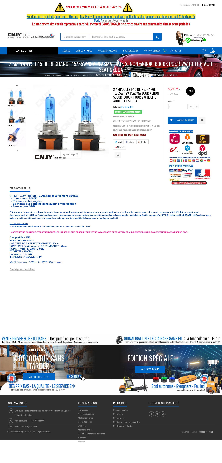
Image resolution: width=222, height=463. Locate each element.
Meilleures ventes (85, 418)
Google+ (142, 141)
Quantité (171, 101)
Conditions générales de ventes (91, 434)
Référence (117, 107)
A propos (82, 438)
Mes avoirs (118, 414)
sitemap (81, 441)
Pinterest (119, 147)
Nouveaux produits (86, 414)
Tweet (118, 141)
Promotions (83, 410)
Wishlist (203, 50)
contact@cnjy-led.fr (115, 20)
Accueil (48, 75)
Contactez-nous (85, 422)
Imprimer (118, 155)
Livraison (82, 426)
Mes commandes (120, 410)
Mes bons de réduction (123, 426)
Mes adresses (119, 418)
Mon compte (120, 403)
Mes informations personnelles (126, 422)
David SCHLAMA (29, 458)
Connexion (209, 5)
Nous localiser (26, 415)
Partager (130, 141)
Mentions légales (85, 430)
